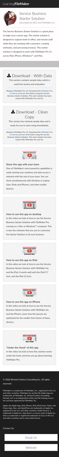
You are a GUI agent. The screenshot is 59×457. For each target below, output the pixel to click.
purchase (21, 93)
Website (31, 447)
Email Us (31, 437)
